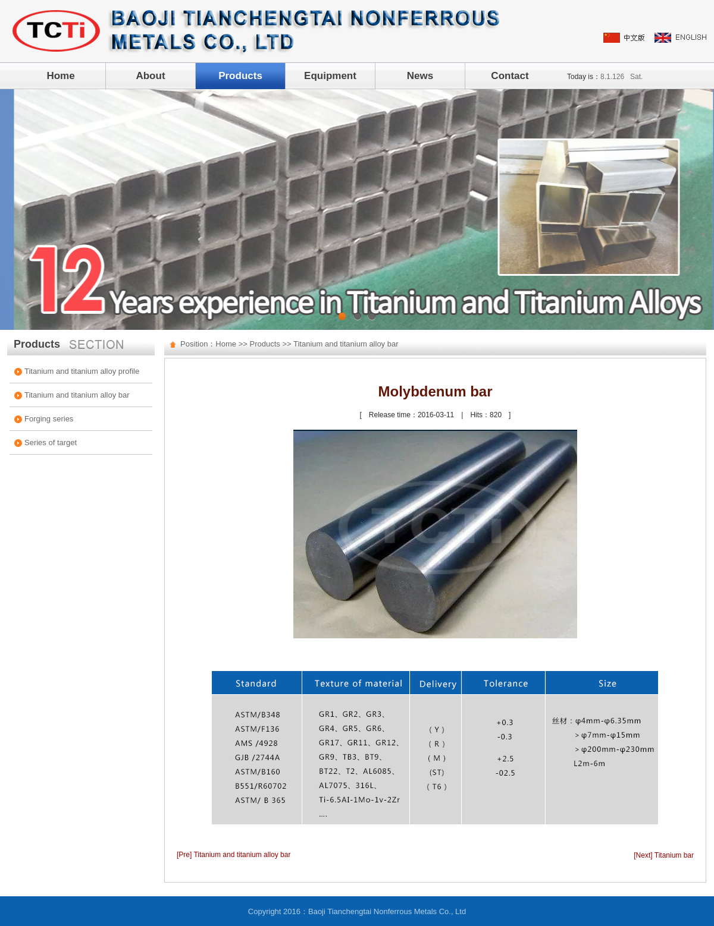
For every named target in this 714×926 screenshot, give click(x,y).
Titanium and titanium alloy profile (81, 371)
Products (240, 75)
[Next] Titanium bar (664, 855)
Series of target (50, 442)
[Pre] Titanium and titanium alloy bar (233, 855)
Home (60, 75)
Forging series (48, 418)
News (420, 75)
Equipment (330, 75)
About (150, 75)
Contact (509, 75)
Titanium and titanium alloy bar (77, 394)
